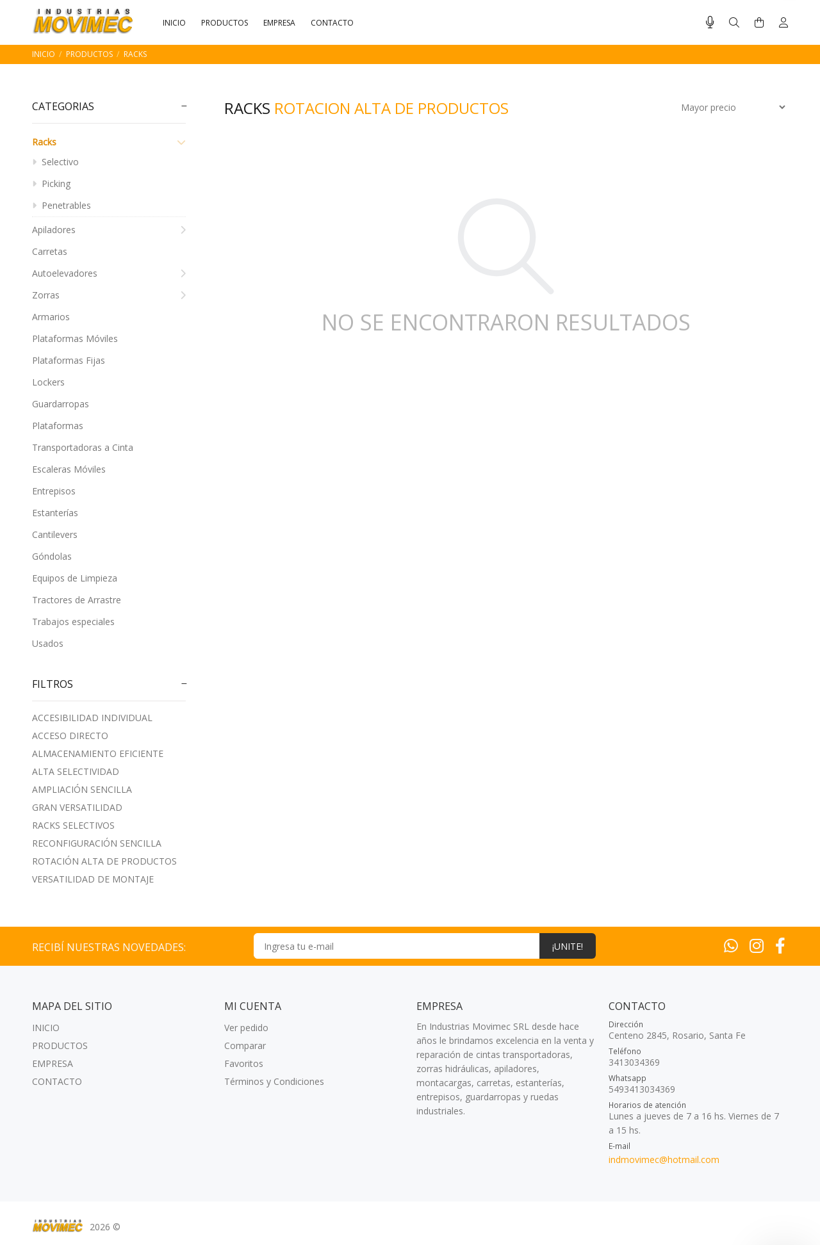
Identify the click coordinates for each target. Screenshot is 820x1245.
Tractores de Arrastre (76, 600)
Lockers (48, 382)
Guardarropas (60, 404)
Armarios (51, 317)
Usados (47, 643)
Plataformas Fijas (68, 360)
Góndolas (52, 556)
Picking (51, 183)
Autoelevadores (109, 273)
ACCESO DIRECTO (70, 735)
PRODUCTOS (89, 54)
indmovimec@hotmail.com (664, 1159)
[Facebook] (780, 945)
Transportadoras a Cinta (82, 447)
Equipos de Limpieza (74, 578)
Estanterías (55, 513)
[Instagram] (756, 945)
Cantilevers (55, 534)
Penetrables (61, 205)
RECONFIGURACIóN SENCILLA (96, 843)
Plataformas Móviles (75, 338)
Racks (135, 54)
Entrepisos (54, 491)
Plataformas (57, 425)
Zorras (109, 295)
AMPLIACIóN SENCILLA (82, 789)
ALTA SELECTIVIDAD (75, 771)
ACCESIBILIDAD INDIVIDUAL (92, 718)
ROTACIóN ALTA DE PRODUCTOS (104, 861)
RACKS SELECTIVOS (73, 825)
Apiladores (109, 230)
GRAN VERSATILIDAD (77, 807)
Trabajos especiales (73, 621)
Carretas (49, 251)
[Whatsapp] (731, 945)
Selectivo (55, 162)
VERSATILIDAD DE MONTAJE (93, 879)
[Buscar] (734, 23)
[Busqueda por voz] (710, 22)
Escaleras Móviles (69, 469)
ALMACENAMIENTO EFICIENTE (97, 753)
